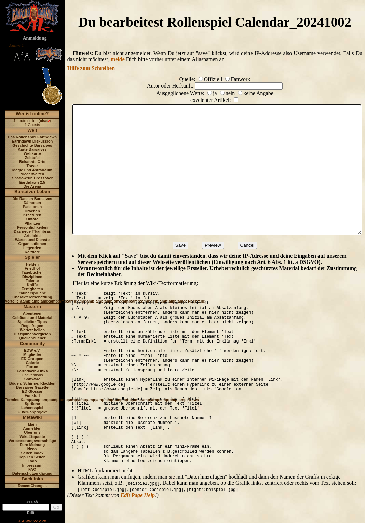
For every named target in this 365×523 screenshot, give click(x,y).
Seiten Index (32, 453)
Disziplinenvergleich (32, 334)
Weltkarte (32, 153)
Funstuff (32, 395)
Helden (32, 264)
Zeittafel (32, 158)
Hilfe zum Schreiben (91, 68)
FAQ (32, 469)
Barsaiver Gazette (32, 387)
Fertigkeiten (32, 289)
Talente (32, 281)
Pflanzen (32, 223)
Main (32, 424)
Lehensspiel (32, 408)
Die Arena (32, 186)
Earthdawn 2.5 (32, 182)
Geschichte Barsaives (32, 145)
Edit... (32, 513)
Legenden (32, 248)
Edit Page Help (138, 495)
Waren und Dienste (32, 240)
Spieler (32, 257)
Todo (32, 461)
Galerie (32, 363)
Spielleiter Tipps (32, 322)
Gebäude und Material (32, 318)
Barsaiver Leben (32, 191)
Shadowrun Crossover (32, 178)
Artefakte (32, 235)
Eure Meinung (32, 445)
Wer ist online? (32, 113)
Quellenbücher (32, 338)
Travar (32, 166)
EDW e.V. (32, 350)
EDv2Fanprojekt (32, 412)
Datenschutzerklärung (32, 473)
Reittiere (32, 252)
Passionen (32, 207)
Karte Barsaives (32, 149)
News (32, 449)
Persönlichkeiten (32, 227)
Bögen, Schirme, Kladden (32, 383)
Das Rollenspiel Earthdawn (32, 137)
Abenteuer (32, 313)
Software (32, 379)
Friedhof (32, 268)
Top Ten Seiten (32, 457)
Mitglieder (32, 354)
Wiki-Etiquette (32, 436)
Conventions (32, 375)
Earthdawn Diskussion (32, 141)
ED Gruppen (32, 359)
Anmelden (32, 428)
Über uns (32, 432)
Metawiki (32, 417)
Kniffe (32, 285)
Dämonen (32, 203)
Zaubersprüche (32, 293)
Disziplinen (32, 276)
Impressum (32, 465)
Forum (32, 367)
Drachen (32, 211)
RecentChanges (32, 486)
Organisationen (32, 244)
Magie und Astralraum (32, 170)
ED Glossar (32, 391)
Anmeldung (34, 38)
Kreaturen (32, 215)
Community (32, 343)
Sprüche (32, 404)
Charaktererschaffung (32, 297)
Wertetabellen (32, 330)
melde (118, 59)
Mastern (32, 306)
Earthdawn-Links (32, 371)
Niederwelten (32, 174)
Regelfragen (32, 326)
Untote (32, 219)
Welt (32, 130)
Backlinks (32, 478)
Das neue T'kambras (32, 231)
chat (44, 121)
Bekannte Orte (32, 162)
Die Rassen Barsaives (32, 199)
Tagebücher (32, 272)
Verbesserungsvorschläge (32, 441)
